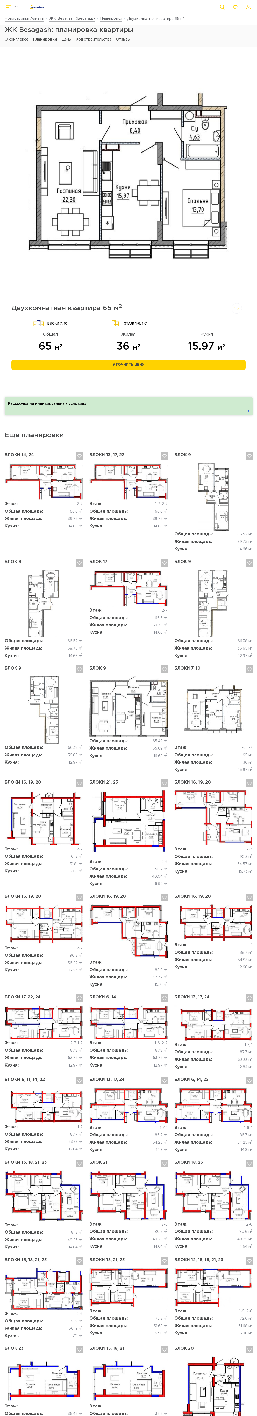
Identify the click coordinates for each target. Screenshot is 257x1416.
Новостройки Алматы (24, 18)
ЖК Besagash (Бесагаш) (72, 18)
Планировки (111, 18)
